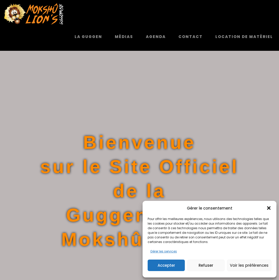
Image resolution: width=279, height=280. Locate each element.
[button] (268, 208)
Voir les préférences (249, 265)
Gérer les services (163, 251)
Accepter (166, 265)
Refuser (206, 265)
